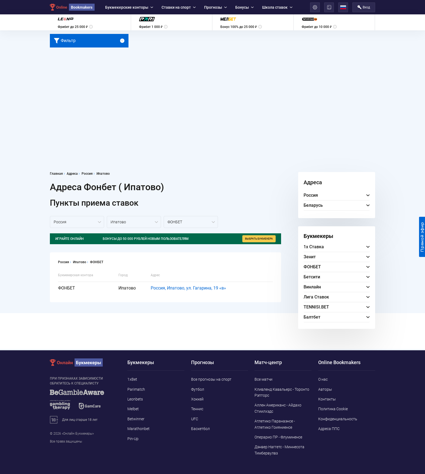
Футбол (197, 389)
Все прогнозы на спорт (211, 379)
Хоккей (197, 399)
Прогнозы (215, 7)
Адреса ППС (329, 429)
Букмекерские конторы (129, 7)
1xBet (132, 379)
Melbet (133, 409)
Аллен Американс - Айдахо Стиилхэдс (278, 408)
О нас (323, 379)
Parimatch (136, 389)
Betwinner (135, 419)
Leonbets (135, 399)
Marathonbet (138, 429)
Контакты (327, 399)
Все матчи (263, 379)
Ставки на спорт (179, 7)
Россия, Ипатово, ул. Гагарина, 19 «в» (188, 288)
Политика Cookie (333, 409)
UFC (194, 419)
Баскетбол (200, 429)
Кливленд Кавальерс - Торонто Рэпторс (282, 392)
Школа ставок (277, 7)
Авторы (325, 389)
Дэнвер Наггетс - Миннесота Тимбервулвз (279, 450)
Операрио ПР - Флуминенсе (278, 437)
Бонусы (244, 7)
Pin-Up (133, 439)
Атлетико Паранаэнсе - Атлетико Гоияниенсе (275, 424)
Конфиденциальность (337, 419)
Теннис (197, 409)
